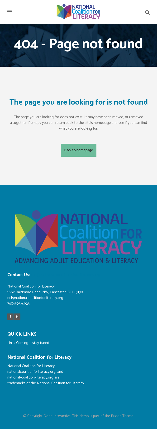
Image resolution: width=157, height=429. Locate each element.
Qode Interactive (57, 416)
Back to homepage (78, 150)
